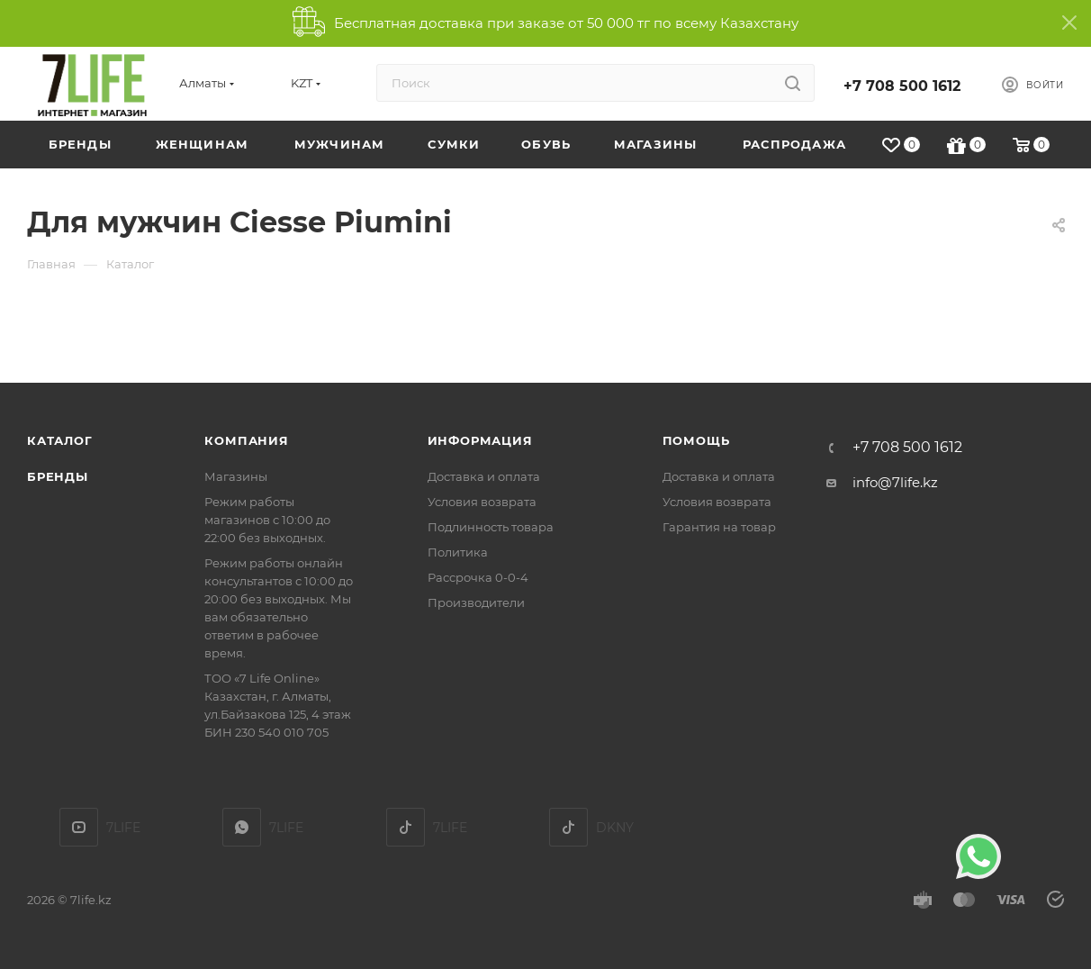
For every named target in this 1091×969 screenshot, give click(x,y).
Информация (480, 440)
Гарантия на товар (719, 527)
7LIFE (241, 827)
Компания (246, 440)
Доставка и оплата (484, 476)
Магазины (235, 476)
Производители (476, 602)
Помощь (696, 440)
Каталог (60, 440)
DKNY (568, 827)
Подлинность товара (491, 527)
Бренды (57, 476)
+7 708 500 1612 (901, 86)
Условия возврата (482, 501)
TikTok (405, 827)
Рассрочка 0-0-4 (478, 577)
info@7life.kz (895, 482)
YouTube (78, 827)
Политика (458, 552)
